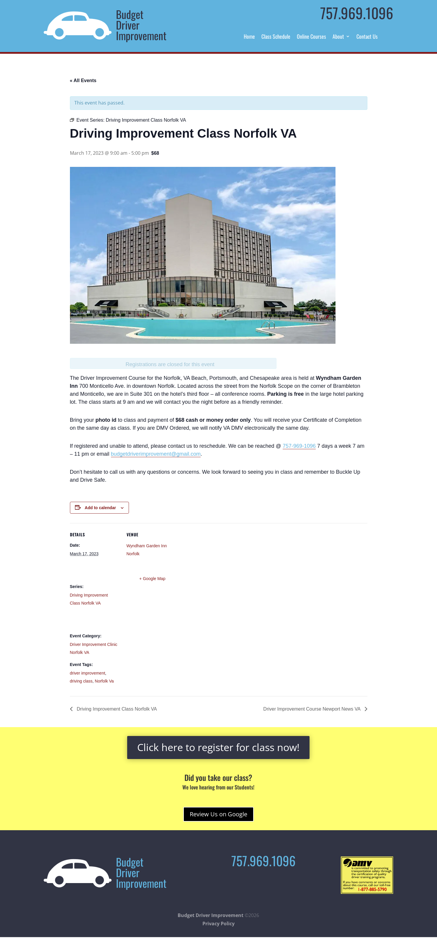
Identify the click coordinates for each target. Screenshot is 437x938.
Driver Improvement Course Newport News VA (312, 708)
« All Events (83, 80)
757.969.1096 (356, 12)
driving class (81, 681)
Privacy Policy (218, 923)
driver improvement (87, 673)
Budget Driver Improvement (210, 915)
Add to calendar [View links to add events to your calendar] (100, 507)
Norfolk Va (104, 681)
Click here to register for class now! (218, 747)
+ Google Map (152, 578)
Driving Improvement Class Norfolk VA (116, 708)
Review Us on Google (218, 814)
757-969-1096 (299, 446)
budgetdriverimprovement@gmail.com (156, 454)
